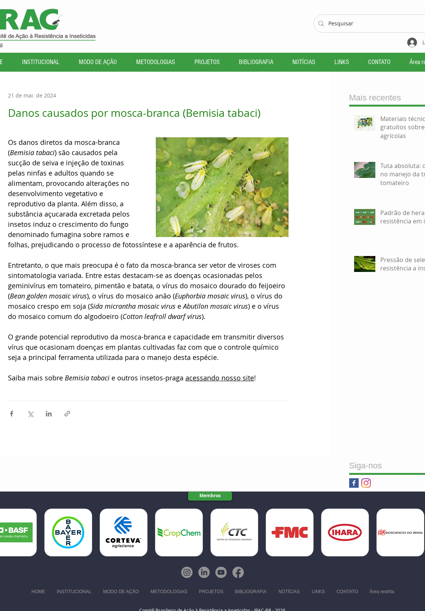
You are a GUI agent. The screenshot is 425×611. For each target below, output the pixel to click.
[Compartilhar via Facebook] (11, 413)
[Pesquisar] (374, 23)
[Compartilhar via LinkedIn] (48, 413)
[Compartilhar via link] (67, 413)
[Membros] (210, 496)
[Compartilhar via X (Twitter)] (30, 413)
